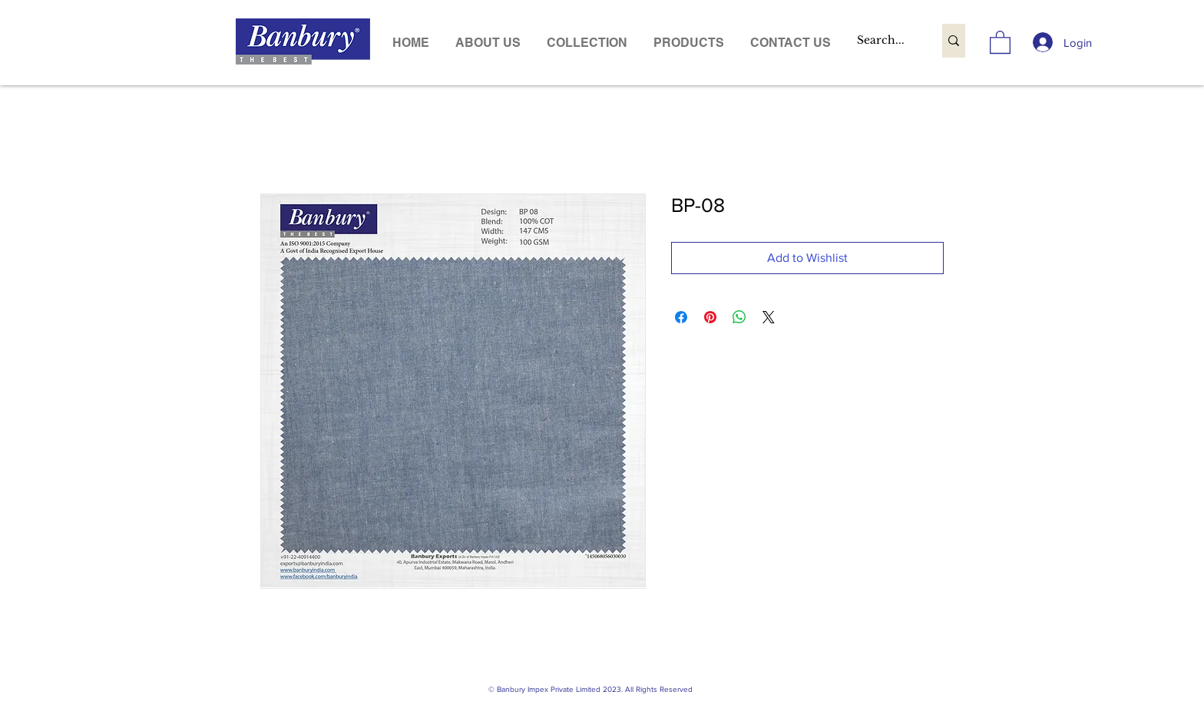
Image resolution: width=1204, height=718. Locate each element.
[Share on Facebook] (681, 317)
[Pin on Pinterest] (710, 317)
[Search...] (883, 41)
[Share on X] (768, 317)
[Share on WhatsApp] (739, 317)
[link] (1000, 41)
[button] (688, 42)
